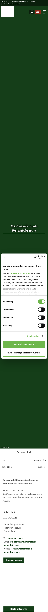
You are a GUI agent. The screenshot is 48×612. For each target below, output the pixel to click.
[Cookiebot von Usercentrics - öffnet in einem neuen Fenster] (34, 257)
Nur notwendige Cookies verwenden (23, 353)
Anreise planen (14, 560)
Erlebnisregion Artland (19, 1)
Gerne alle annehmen (24, 344)
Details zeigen (33, 336)
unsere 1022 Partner (20, 273)
